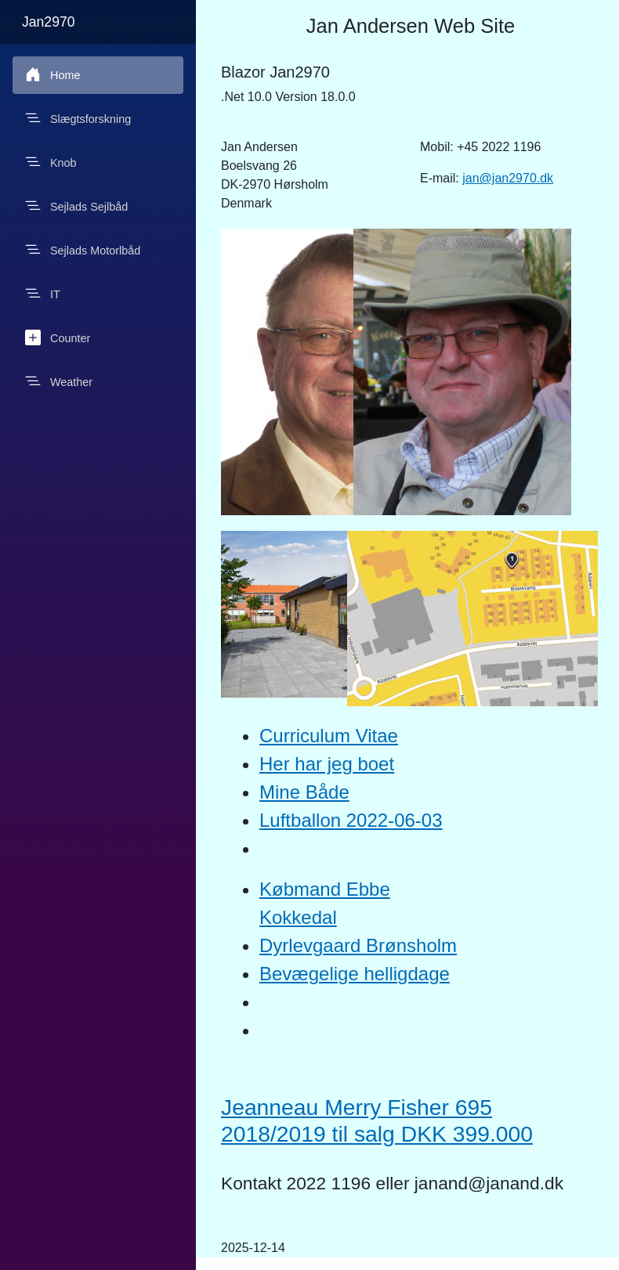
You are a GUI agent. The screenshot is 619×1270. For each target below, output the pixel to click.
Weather (58, 381)
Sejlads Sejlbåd (76, 206)
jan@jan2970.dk (507, 178)
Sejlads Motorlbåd (82, 250)
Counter (57, 337)
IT (42, 293)
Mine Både (304, 792)
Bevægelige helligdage (354, 973)
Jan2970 (48, 22)
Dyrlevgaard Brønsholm (358, 945)
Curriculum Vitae (328, 735)
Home (52, 74)
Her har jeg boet (326, 763)
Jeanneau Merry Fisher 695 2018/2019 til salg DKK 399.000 (377, 1120)
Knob (51, 162)
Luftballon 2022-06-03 (351, 820)
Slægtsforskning (78, 118)
